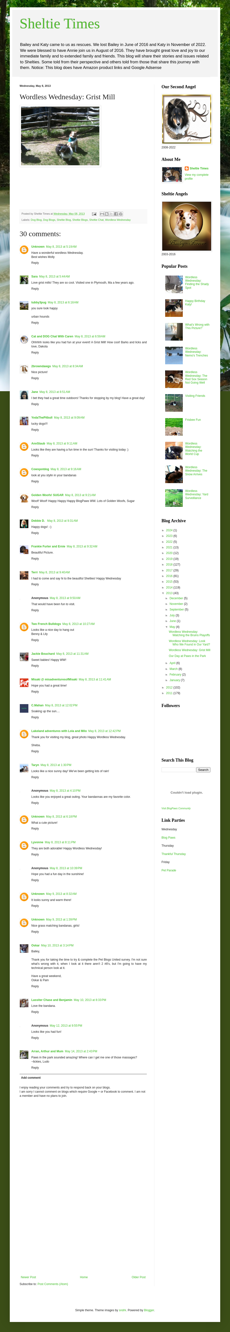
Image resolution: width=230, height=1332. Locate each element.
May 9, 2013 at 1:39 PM (61, 919)
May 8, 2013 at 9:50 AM (65, 598)
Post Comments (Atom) (52, 1284)
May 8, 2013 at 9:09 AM (69, 417)
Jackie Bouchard (43, 653)
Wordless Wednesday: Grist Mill (189, 650)
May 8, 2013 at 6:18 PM (61, 816)
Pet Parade (168, 870)
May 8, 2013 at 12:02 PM (61, 705)
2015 (169, 581)
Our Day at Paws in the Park (187, 656)
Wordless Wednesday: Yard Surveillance (196, 494)
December (177, 598)
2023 (169, 536)
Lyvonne (37, 842)
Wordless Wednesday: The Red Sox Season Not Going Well (196, 377)
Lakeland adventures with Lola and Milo (59, 731)
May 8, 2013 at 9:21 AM (80, 495)
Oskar (35, 945)
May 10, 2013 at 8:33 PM (90, 1000)
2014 (169, 587)
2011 (169, 693)
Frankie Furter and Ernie (48, 546)
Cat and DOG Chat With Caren (52, 336)
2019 (169, 559)
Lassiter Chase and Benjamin (51, 1000)
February (176, 674)
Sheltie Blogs (80, 219)
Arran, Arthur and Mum (47, 1051)
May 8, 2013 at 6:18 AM (63, 302)
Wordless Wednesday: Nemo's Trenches (196, 352)
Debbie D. (38, 520)
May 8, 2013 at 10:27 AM (78, 624)
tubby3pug (38, 302)
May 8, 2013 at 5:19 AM (61, 246)
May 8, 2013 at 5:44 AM (54, 276)
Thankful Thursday (173, 854)
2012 (169, 687)
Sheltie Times (60, 23)
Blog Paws (168, 837)
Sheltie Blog (64, 219)
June (173, 621)
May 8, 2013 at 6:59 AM (90, 336)
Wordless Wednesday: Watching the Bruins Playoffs (189, 633)
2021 (169, 547)
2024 (169, 530)
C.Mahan (37, 705)
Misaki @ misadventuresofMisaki (54, 679)
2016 (169, 576)
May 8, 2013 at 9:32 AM (82, 546)
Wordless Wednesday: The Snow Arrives (196, 471)
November (177, 604)
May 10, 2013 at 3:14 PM (57, 945)
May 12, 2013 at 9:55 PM (66, 1025)
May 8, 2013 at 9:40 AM (54, 572)
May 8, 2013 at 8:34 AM (67, 366)
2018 (169, 564)
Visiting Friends (195, 396)
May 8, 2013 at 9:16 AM (66, 469)
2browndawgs (41, 366)
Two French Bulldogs (46, 624)
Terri (34, 572)
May (173, 627)
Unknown (38, 246)
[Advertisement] (83, 1238)
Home (84, 1277)
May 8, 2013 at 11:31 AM (72, 653)
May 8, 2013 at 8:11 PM (60, 842)
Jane (34, 392)
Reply (35, 263)
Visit (176, 808)
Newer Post (28, 1277)
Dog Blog (36, 219)
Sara (34, 276)
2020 (169, 553)
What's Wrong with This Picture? (197, 326)
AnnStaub (38, 443)
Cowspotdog (40, 469)
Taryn (35, 765)
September (177, 609)
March (174, 669)
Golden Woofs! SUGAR (47, 495)
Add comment (31, 1077)
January (175, 680)
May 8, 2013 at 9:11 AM (62, 443)
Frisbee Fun (193, 420)
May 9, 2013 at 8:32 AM (61, 894)
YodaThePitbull (41, 417)
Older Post (139, 1277)
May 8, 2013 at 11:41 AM (95, 679)
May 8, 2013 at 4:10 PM (65, 790)
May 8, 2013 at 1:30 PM (56, 765)
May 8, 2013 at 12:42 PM (104, 731)
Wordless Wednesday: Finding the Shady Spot (197, 282)
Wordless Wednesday (118, 219)
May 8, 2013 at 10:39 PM (66, 868)
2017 (169, 570)
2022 (169, 542)
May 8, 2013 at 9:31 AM (62, 520)
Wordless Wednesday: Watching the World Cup (193, 449)
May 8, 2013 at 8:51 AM (54, 392)
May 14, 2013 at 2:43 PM (81, 1051)
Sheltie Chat (96, 219)
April (173, 663)
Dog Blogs (49, 219)
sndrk (122, 1310)
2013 (169, 593)
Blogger (149, 1310)
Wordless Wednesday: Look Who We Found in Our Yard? (189, 642)
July (173, 615)
